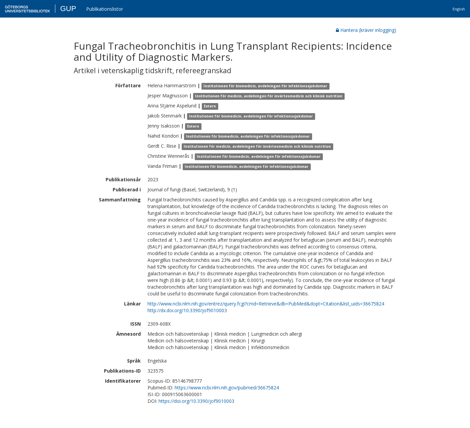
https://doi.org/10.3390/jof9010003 (196, 401)
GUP (68, 8)
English (459, 8)
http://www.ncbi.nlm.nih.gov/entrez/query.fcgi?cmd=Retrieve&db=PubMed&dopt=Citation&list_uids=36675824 (266, 303)
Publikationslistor (104, 9)
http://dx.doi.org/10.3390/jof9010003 (187, 310)
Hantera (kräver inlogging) (366, 30)
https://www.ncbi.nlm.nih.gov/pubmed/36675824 (227, 387)
